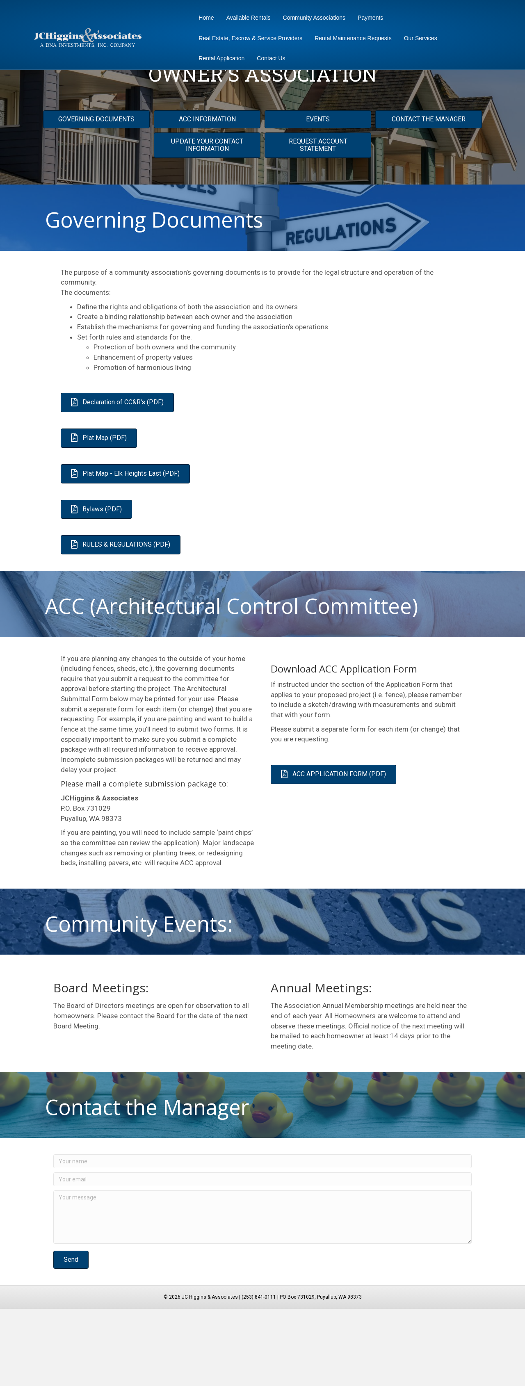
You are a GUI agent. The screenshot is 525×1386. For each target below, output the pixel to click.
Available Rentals (246, 17)
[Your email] (262, 1256)
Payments (368, 17)
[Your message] (262, 1294)
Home (203, 17)
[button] (71, 1336)
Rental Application (219, 58)
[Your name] (262, 1238)
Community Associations (311, 17)
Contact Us (268, 58)
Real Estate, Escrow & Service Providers (248, 38)
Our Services (417, 38)
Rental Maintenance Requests (350, 38)
